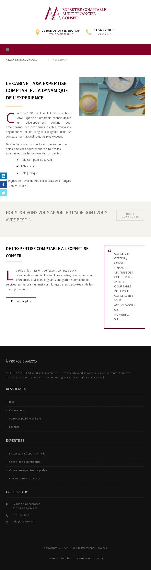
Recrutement (84, 558)
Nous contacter (130, 215)
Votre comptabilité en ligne (25, 418)
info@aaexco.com (23, 521)
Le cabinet (67, 558)
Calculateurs (16, 410)
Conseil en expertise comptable (28, 470)
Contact (100, 558)
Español (14, 427)
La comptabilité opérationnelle (27, 453)
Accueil (53, 558)
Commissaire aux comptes (25, 478)
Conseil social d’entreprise (25, 462)
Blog (11, 402)
